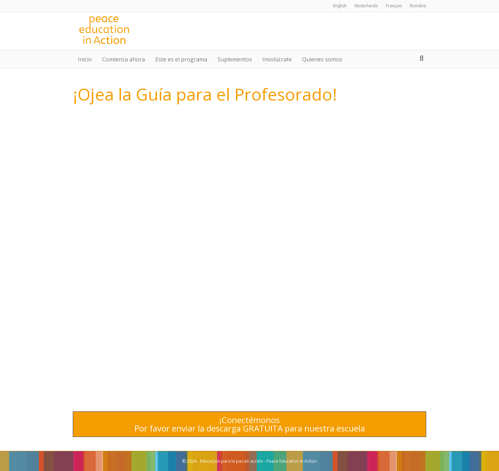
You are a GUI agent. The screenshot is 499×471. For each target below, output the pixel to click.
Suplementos (235, 59)
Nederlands (366, 6)
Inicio (85, 59)
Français (394, 6)
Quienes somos (322, 59)
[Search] (421, 58)
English (340, 6)
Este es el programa (181, 59)
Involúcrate (277, 59)
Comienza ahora (123, 59)
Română (418, 6)
